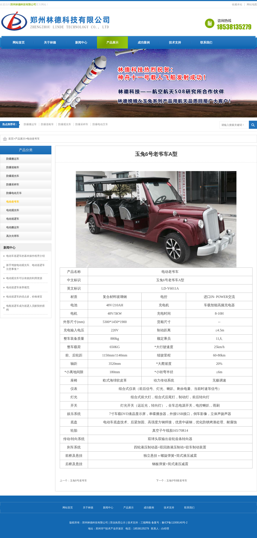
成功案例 (144, 42)
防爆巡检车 (47, 124)
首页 (10, 138)
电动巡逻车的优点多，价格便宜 (24, 296)
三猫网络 (145, 522)
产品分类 (26, 150)
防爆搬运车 (30, 124)
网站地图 (252, 4)
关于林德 (50, 42)
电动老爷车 (33, 138)
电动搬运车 (11, 227)
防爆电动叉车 (100, 124)
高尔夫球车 (11, 235)
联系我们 (206, 42)
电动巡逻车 (11, 218)
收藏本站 (237, 4)
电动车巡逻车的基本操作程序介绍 (25, 255)
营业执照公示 (118, 522)
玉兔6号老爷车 (78, 480)
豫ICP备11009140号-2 (174, 522)
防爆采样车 (81, 124)
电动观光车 (11, 210)
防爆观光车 (64, 124)
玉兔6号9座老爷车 (176, 480)
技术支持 (175, 42)
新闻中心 (81, 42)
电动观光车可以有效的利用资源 (24, 278)
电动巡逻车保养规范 (17, 287)
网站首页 (19, 42)
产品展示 (112, 42)
